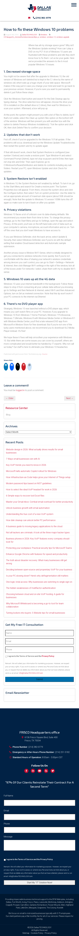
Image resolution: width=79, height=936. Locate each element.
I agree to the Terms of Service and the (31, 656)
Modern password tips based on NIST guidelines (29, 483)
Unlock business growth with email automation (28, 508)
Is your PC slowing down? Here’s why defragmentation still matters (37, 575)
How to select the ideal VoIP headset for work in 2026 (31, 489)
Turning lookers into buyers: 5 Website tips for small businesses (35, 613)
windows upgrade (62, 37)
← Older (9, 398)
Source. (45, 354)
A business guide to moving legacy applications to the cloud (34, 526)
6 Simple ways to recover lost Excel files (25, 495)
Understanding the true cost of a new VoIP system (29, 514)
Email (6, 810)
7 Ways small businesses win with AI (23, 459)
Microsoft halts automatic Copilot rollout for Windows (31, 471)
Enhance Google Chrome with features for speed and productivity (36, 554)
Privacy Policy (48, 656)
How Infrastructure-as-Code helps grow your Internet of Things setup (38, 477)
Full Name (8, 795)
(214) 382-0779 (42, 17)
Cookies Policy (37, 933)
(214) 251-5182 (62, 752)
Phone (7, 823)
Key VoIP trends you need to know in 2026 (26, 465)
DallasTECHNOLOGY (29, 35)
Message (8, 836)
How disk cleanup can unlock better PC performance (31, 520)
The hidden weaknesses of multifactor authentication (31, 588)
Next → (69, 398)
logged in (20, 390)
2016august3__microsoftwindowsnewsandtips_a (21, 37)
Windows (44, 35)
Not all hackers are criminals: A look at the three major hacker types (38, 532)
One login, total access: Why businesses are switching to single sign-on (39, 582)
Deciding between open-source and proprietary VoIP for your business (39, 569)
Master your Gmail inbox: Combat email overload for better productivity (39, 502)
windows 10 (51, 37)
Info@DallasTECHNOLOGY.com (31, 673)
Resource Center (16, 408)
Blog (8, 414)
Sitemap (25, 933)
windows (43, 37)
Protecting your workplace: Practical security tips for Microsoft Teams (39, 548)
